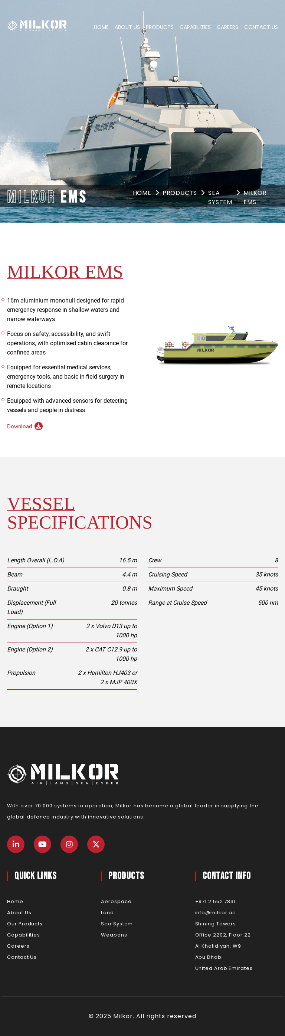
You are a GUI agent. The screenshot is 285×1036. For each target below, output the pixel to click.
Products (160, 27)
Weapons (114, 934)
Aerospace (116, 901)
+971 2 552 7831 (215, 901)
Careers (227, 27)
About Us (127, 27)
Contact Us (261, 27)
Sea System (220, 197)
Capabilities (195, 27)
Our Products (25, 923)
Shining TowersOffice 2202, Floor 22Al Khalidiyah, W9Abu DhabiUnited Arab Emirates (224, 946)
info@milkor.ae (215, 912)
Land (107, 912)
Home (101, 27)
